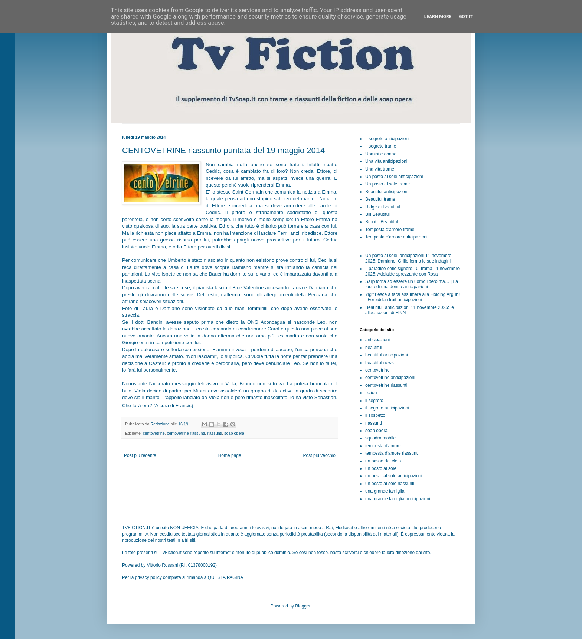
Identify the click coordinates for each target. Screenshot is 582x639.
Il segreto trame (380, 146)
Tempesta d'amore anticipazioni (396, 237)
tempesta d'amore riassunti (392, 453)
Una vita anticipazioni (386, 161)
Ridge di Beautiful (382, 207)
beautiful (373, 347)
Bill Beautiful (377, 214)
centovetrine (154, 433)
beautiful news (379, 362)
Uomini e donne (380, 154)
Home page (229, 455)
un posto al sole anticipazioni (393, 475)
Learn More (438, 16)
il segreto (374, 400)
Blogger (302, 606)
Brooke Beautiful (381, 221)
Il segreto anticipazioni (387, 138)
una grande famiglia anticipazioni (397, 498)
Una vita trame (379, 169)
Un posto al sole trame (387, 184)
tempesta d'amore (383, 445)
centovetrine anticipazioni (390, 377)
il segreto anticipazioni (387, 408)
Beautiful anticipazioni (386, 191)
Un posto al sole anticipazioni (394, 176)
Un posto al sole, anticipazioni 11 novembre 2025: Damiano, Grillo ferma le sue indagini (408, 258)
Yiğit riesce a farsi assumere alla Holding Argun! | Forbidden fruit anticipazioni (412, 297)
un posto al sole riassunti (389, 483)
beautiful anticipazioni (386, 355)
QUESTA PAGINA (225, 577)
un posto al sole (380, 468)
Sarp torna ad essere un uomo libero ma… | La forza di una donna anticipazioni (411, 284)
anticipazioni (377, 339)
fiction (371, 392)
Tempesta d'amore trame (389, 229)
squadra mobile (380, 438)
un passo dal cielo (383, 461)
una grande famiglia (384, 491)
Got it (466, 16)
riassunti (214, 433)
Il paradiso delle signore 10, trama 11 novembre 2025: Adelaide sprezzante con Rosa (412, 271)
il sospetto (375, 415)
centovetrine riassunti (186, 433)
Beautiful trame (380, 199)
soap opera (234, 433)
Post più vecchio (319, 455)
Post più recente (140, 455)
